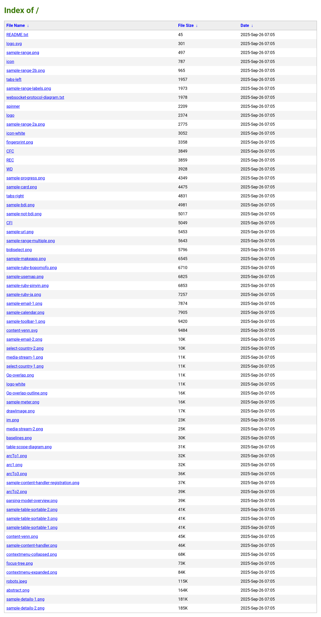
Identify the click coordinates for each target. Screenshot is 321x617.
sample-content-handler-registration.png (42, 482)
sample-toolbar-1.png (25, 321)
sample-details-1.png (25, 599)
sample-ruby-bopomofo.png (31, 267)
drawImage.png (20, 411)
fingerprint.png (19, 142)
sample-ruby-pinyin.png (27, 285)
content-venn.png (22, 536)
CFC (10, 151)
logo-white (15, 384)
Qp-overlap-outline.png (26, 393)
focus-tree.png (19, 563)
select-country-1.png (24, 366)
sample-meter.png (22, 402)
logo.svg (14, 43)
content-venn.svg (21, 330)
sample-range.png (22, 52)
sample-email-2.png (24, 339)
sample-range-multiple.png (30, 240)
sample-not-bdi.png (23, 213)
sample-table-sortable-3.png (31, 518)
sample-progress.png (25, 178)
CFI (9, 222)
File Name (15, 25)
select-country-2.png (24, 348)
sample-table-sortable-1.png (31, 527)
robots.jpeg (16, 581)
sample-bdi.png (20, 205)
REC (10, 160)
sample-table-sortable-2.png (31, 509)
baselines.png (19, 437)
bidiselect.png (19, 249)
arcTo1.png (16, 455)
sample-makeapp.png (26, 258)
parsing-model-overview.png (31, 500)
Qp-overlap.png (20, 375)
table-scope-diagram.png (29, 446)
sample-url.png (20, 231)
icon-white (15, 133)
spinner (13, 106)
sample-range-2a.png (25, 124)
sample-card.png (21, 187)
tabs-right (15, 196)
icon (10, 61)
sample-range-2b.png (25, 70)
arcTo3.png (16, 473)
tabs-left (13, 79)
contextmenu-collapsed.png (31, 554)
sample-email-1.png (24, 303)
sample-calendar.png (25, 312)
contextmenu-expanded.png (31, 572)
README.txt (17, 34)
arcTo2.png (16, 491)
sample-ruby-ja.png (23, 294)
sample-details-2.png (25, 608)
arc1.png (14, 464)
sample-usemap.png (24, 276)
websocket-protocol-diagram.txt (35, 97)
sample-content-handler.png (31, 545)
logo (10, 115)
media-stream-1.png (24, 357)
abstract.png (17, 590)
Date (245, 25)
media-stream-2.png (24, 429)
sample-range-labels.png (28, 88)
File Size (186, 25)
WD (9, 169)
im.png (12, 420)
